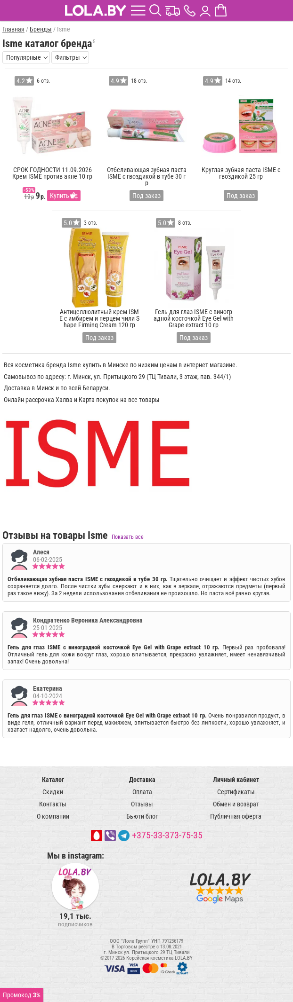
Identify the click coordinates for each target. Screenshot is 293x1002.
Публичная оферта (235, 816)
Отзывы (142, 804)
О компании (53, 816)
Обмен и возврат (236, 804)
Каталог (53, 779)
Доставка (142, 779)
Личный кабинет (236, 779)
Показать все (128, 537)
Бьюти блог (142, 816)
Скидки (52, 792)
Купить (59, 195)
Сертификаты (236, 792)
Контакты (52, 804)
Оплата (142, 792)
